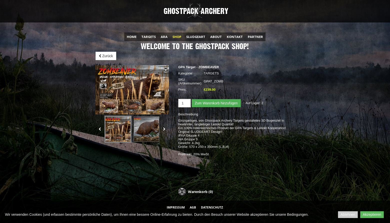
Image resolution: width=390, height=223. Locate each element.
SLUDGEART (195, 36)
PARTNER (255, 36)
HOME (131, 36)
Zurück (106, 56)
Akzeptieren (372, 215)
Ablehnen (347, 215)
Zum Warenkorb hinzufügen (216, 103)
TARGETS (149, 36)
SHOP (176, 36)
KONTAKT (235, 36)
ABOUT (216, 36)
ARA (164, 36)
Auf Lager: (253, 103)
